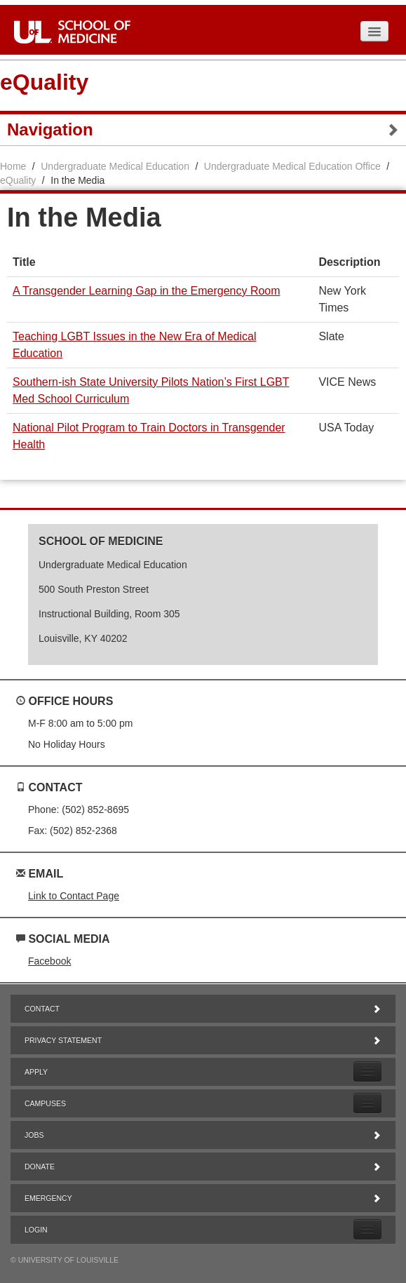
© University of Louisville (65, 1260)
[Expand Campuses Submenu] (367, 1103)
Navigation (203, 129)
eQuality (44, 82)
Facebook (49, 961)
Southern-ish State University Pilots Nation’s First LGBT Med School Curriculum (151, 390)
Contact (203, 1009)
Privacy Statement (203, 1040)
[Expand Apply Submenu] (367, 1071)
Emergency (203, 1198)
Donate (203, 1166)
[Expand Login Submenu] (367, 1229)
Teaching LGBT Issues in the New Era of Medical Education (134, 344)
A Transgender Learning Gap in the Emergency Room (146, 291)
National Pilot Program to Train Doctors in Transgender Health (149, 436)
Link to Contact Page (73, 895)
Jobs (203, 1135)
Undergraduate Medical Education (115, 166)
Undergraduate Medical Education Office (292, 166)
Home (13, 166)
